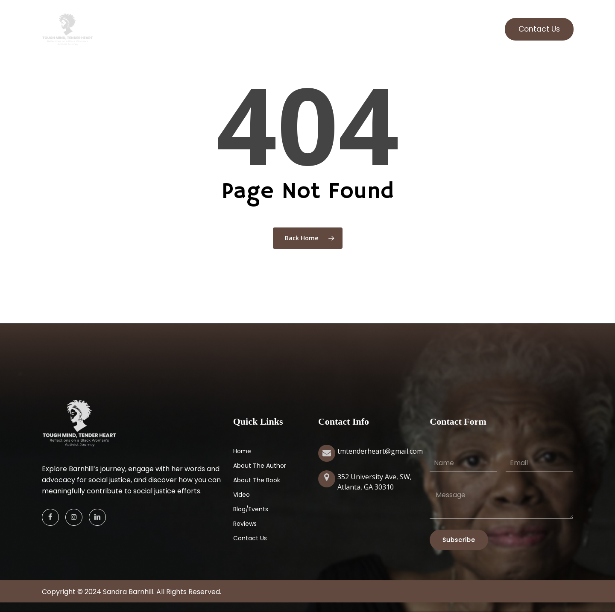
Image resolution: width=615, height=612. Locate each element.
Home (242, 451)
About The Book (256, 480)
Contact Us (250, 538)
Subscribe (458, 540)
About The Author (259, 465)
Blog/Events (250, 509)
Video (241, 494)
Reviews (245, 523)
